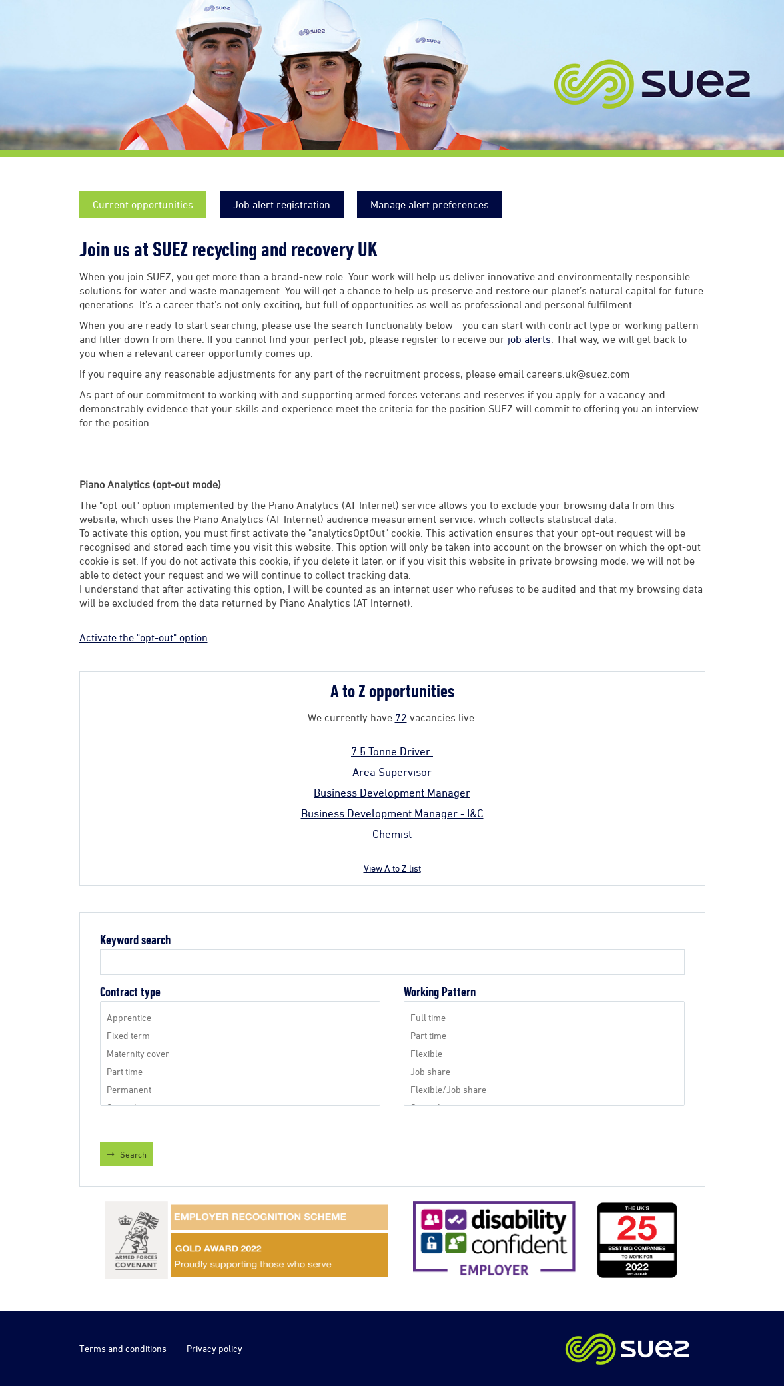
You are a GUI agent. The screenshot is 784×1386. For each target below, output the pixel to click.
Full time (544, 1017)
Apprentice (240, 1017)
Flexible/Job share (544, 1089)
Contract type (130, 992)
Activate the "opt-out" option (143, 637)
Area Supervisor (392, 772)
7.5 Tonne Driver (392, 751)
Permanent (240, 1089)
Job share (544, 1071)
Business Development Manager (392, 792)
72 (401, 717)
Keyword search (135, 940)
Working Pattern (440, 992)
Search (133, 1154)
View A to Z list (392, 868)
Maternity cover (240, 1053)
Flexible (544, 1053)
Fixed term (240, 1035)
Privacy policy (214, 1348)
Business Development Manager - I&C (392, 813)
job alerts (529, 339)
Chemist (392, 834)
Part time (240, 1071)
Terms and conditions (123, 1348)
